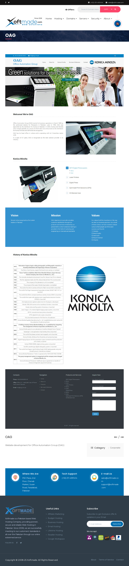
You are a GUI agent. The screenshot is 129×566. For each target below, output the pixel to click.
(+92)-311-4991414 (95, 2)
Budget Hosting (55, 518)
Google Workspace (56, 539)
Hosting (59, 18)
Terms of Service (106, 559)
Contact (120, 559)
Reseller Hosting (55, 535)
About (108, 18)
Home (49, 18)
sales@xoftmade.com (115, 2)
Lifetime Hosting (55, 530)
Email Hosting (54, 526)
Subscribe (117, 524)
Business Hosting (55, 522)
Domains (71, 18)
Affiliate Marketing (56, 514)
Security (96, 18)
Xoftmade (32, 560)
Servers (84, 18)
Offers (70, 9)
